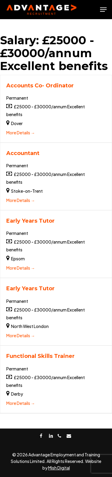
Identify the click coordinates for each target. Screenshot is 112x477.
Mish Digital (59, 467)
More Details (20, 132)
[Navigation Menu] (103, 10)
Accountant (22, 153)
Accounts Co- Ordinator (40, 85)
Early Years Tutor (30, 221)
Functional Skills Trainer (40, 356)
